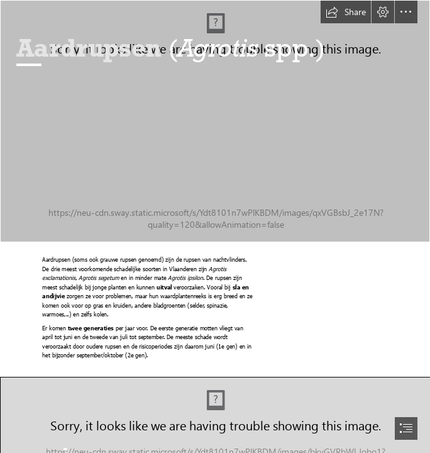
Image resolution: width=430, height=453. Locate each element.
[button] (346, 12)
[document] (215, 226)
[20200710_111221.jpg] (215, 121)
